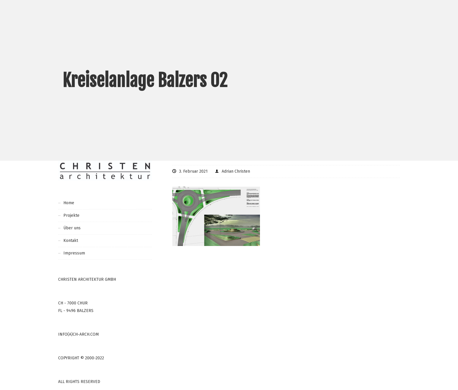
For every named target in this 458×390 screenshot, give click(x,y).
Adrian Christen (236, 171)
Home (68, 202)
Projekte (71, 215)
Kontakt (70, 240)
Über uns (72, 228)
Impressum (74, 253)
